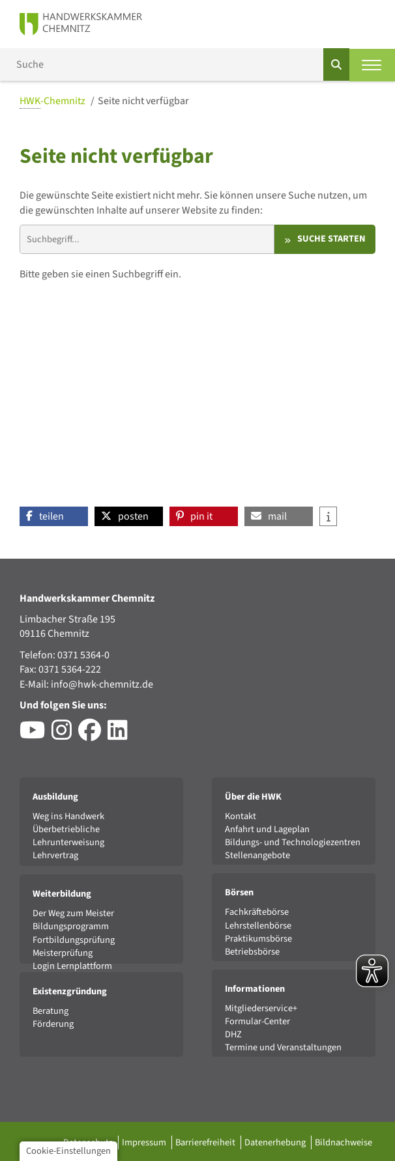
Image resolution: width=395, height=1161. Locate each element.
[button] (54, 516)
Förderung (53, 1024)
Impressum (145, 1142)
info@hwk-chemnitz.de (102, 684)
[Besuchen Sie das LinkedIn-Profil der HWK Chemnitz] (121, 735)
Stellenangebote (257, 855)
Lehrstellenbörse (258, 925)
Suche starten (331, 238)
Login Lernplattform (72, 966)
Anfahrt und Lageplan (267, 829)
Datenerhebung (276, 1142)
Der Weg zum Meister (73, 913)
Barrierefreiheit (206, 1142)
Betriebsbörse (252, 951)
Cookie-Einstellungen (68, 1151)
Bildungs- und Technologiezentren (292, 842)
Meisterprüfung (63, 953)
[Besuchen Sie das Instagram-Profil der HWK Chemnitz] (64, 735)
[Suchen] (336, 64)
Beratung (50, 1011)
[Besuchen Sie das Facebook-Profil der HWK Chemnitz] (93, 735)
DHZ (233, 1034)
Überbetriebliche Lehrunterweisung (68, 835)
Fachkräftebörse (257, 912)
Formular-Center (257, 1021)
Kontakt (240, 816)
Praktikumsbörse (258, 938)
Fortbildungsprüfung (74, 940)
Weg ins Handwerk (68, 816)
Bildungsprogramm (71, 926)
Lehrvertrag (55, 855)
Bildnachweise (343, 1142)
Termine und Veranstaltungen (283, 1047)
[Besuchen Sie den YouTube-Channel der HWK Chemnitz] (35, 735)
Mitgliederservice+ (261, 1008)
